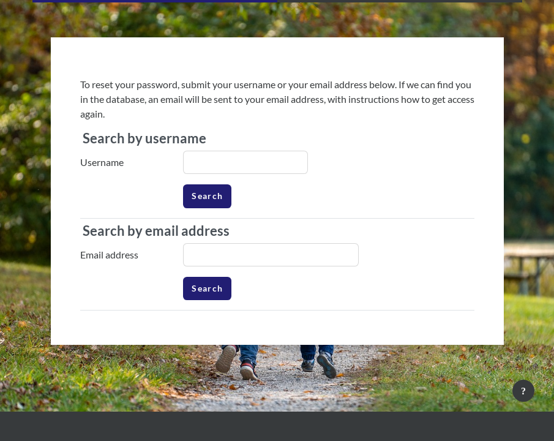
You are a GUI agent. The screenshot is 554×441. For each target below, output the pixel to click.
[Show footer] (523, 391)
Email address (109, 254)
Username (102, 162)
